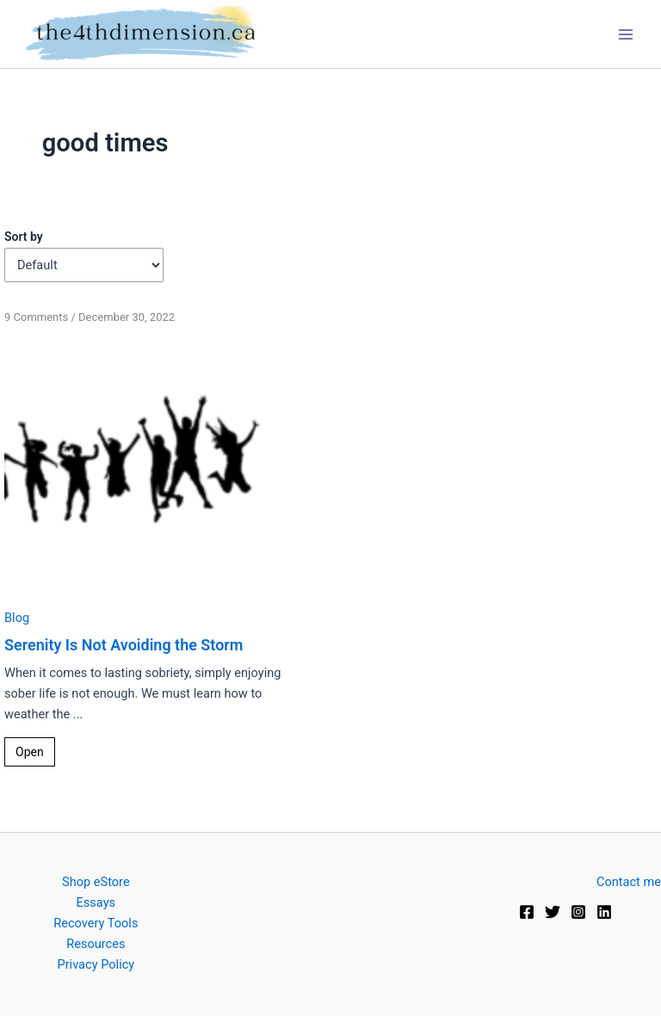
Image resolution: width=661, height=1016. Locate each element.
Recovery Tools (95, 923)
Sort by (23, 236)
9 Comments (36, 317)
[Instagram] (578, 912)
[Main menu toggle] (626, 34)
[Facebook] (526, 912)
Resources (95, 943)
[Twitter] (552, 912)
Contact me (628, 882)
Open (29, 752)
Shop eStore (96, 882)
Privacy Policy (95, 964)
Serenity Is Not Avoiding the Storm (123, 645)
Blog (16, 617)
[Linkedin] (604, 912)
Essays (96, 902)
